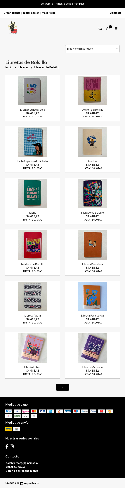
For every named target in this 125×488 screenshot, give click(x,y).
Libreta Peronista (92, 264)
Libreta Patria (32, 315)
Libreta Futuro (32, 367)
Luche (32, 212)
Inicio (9, 67)
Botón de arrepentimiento (22, 470)
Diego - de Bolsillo (92, 109)
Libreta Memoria (92, 367)
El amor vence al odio (32, 109)
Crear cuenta (12, 12)
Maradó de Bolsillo (92, 212)
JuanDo (92, 161)
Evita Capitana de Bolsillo (32, 161)
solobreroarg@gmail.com (22, 463)
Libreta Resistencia (92, 315)
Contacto (115, 12)
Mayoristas (48, 12)
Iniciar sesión (31, 12)
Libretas (23, 67)
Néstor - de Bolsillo (32, 264)
